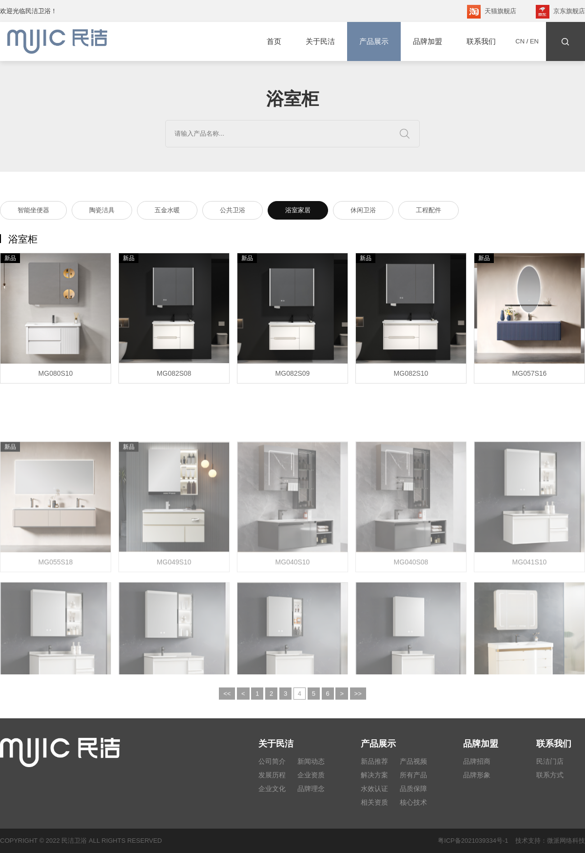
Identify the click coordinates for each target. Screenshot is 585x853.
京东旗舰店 (560, 12)
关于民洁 (320, 41)
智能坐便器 (33, 211)
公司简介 (272, 761)
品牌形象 (476, 775)
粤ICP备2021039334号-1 (473, 840)
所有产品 (413, 775)
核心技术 (413, 802)
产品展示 (374, 41)
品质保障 (413, 788)
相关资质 (374, 802)
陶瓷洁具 (102, 211)
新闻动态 (311, 761)
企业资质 (311, 775)
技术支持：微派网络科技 (546, 840)
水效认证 (374, 788)
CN (520, 41)
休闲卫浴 (363, 211)
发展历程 (272, 775)
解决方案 (374, 775)
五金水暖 (167, 211)
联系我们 (481, 41)
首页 (274, 41)
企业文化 (272, 788)
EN (534, 41)
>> (358, 704)
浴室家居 (298, 211)
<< (227, 704)
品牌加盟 (427, 41)
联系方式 (550, 775)
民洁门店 (550, 761)
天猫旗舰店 (491, 12)
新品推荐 (374, 761)
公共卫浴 (232, 211)
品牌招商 (476, 761)
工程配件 (428, 211)
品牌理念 (311, 788)
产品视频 (413, 761)
